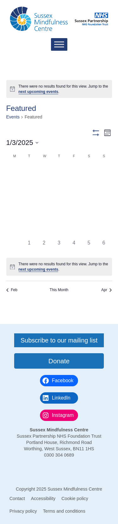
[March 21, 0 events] (73, 216)
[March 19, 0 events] (44, 216)
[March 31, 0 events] (14, 246)
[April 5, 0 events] (88, 246)
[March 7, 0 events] (73, 186)
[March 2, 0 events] (103, 171)
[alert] (59, 89)
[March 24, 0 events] (14, 231)
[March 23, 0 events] (103, 216)
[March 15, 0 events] (88, 201)
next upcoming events (39, 91)
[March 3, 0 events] (14, 186)
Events (13, 116)
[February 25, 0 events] (29, 171)
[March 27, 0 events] (59, 231)
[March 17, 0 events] (14, 216)
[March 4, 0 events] (29, 186)
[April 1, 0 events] (29, 246)
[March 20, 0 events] (59, 216)
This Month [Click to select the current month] (59, 290)
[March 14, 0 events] (73, 201)
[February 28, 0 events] (73, 171)
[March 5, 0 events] (44, 186)
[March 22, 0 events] (88, 216)
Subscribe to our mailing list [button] (59, 340)
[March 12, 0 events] (44, 201)
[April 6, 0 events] (103, 246)
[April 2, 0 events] (44, 246)
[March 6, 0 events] (59, 186)
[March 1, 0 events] (88, 171)
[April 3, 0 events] (59, 246)
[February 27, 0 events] (59, 171)
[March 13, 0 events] (59, 201)
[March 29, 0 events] (88, 231)
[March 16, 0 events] (103, 201)
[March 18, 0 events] (29, 216)
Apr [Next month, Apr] (106, 290)
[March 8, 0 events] (88, 186)
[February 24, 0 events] (14, 171)
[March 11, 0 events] (29, 201)
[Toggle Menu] (59, 44)
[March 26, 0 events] (44, 231)
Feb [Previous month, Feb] (12, 290)
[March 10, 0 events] (14, 201)
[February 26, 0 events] (44, 171)
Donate (59, 361)
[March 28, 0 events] (73, 231)
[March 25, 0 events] (29, 231)
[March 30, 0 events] (103, 231)
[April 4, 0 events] (73, 246)
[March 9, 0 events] (103, 186)
